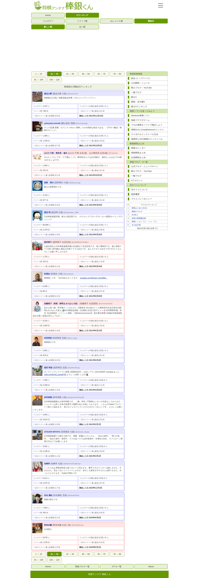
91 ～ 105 (38, 79)
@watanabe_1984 (71, 212)
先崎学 (47, 463)
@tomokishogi (81, 123)
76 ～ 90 (117, 74)
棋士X (134, 97)
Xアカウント (137, 180)
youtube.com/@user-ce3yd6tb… (94, 278)
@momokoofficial (105, 304)
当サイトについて (139, 189)
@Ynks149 (112, 153)
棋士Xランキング (139, 106)
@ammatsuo (68, 274)
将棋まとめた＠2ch (139, 208)
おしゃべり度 (116, 21)
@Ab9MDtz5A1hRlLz (80, 242)
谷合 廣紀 (48, 495)
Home (48, 15)
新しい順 (48, 27)
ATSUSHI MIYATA (52, 432)
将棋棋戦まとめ (138, 152)
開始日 (151, 21)
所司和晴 (48, 397)
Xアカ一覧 (116, 566)
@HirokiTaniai (73, 495)
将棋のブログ (137, 211)
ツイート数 (82, 21)
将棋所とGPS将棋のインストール (147, 139)
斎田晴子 (48, 242)
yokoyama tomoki (52, 123)
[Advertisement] (99, 50)
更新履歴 (135, 194)
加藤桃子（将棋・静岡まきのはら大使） (61, 303)
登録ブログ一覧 (82, 566)
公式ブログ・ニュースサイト (144, 166)
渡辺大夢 (48, 94)
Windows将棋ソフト (140, 115)
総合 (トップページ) (140, 78)
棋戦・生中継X (138, 102)
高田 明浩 (48, 367)
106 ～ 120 (54, 79)
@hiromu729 (72, 94)
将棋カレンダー (138, 148)
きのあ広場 (136, 225)
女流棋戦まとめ (138, 157)
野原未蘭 (48, 525)
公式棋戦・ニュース (140, 83)
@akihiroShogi (74, 368)
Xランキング (82, 15)
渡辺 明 (47, 212)
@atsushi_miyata (82, 432)
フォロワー (48, 21)
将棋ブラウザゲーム (140, 120)
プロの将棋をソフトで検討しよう (146, 125)
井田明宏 (48, 338)
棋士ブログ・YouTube (141, 87)
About (151, 566)
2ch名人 (135, 215)
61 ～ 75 (101, 74)
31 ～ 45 (70, 74)
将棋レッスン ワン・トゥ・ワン (144, 222)
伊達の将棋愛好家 (139, 218)
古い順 (82, 27)
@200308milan (78, 525)
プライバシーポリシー (141, 199)
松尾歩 (47, 274)
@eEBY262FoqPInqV (72, 464)
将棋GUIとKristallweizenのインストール (147, 130)
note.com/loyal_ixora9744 (55, 374)
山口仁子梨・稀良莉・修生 (55, 153)
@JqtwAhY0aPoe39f (75, 397)
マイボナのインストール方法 (144, 134)
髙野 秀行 (49, 183)
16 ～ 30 (54, 74)
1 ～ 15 (38, 74)
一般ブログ (136, 92)
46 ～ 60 (86, 74)
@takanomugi (74, 183)
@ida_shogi (72, 338)
